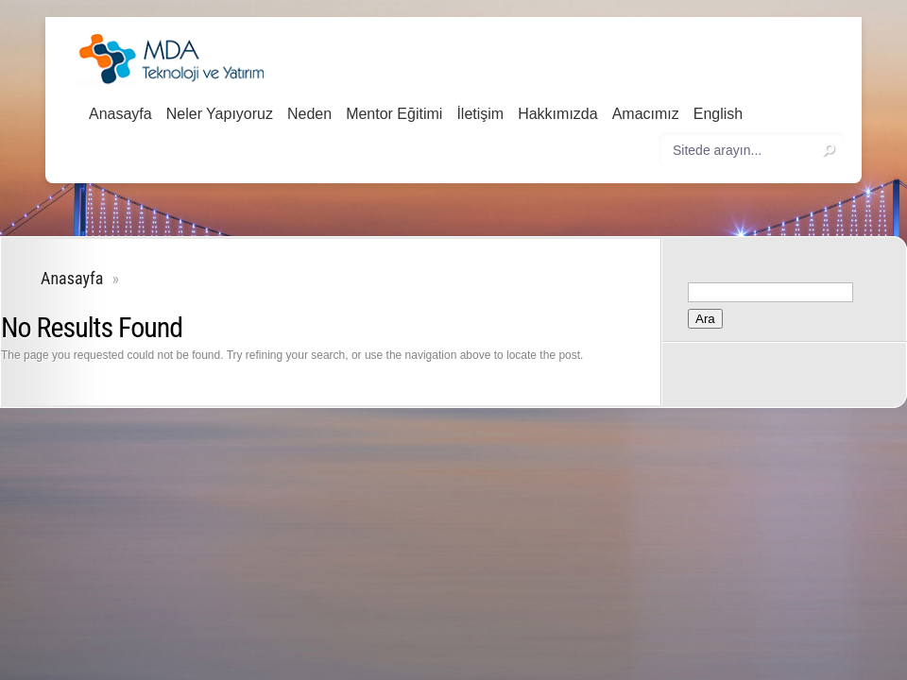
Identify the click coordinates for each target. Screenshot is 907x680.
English (718, 114)
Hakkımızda (557, 114)
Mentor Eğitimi (394, 114)
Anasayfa (120, 114)
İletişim (480, 114)
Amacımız (645, 114)
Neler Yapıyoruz (219, 114)
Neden (309, 114)
